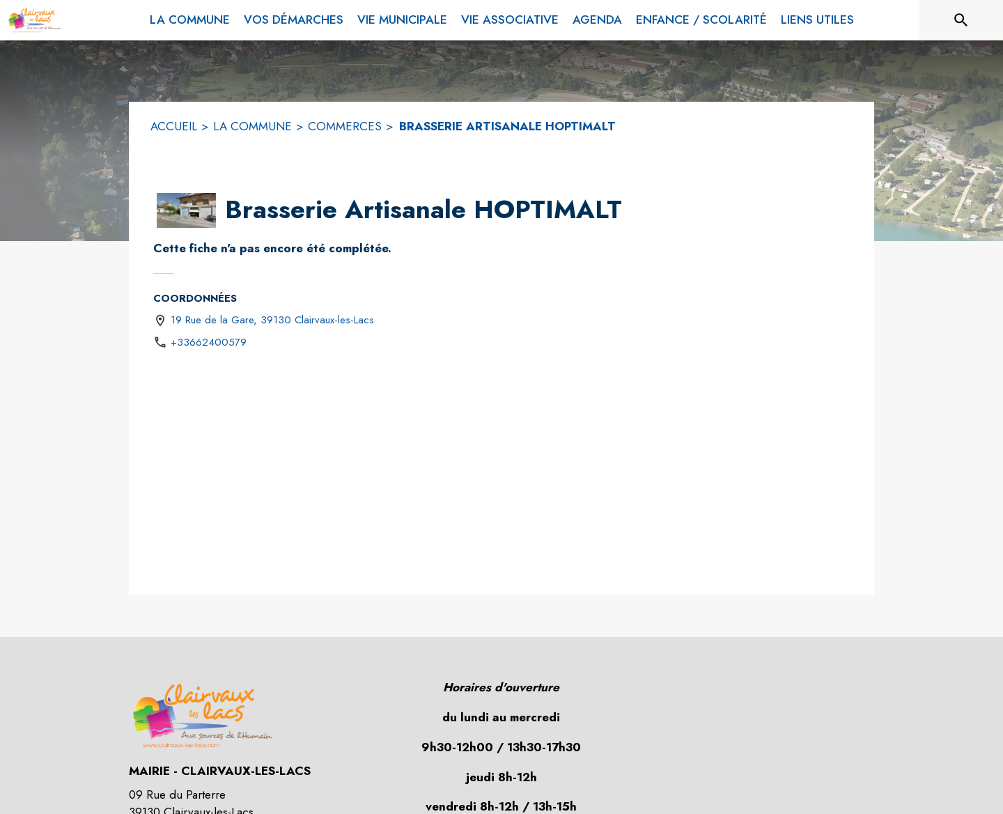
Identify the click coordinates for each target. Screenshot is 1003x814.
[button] (186, 210)
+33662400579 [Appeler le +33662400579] (209, 342)
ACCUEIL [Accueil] (173, 126)
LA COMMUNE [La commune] (252, 126)
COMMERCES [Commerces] (345, 126)
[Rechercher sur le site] (961, 20)
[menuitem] (190, 17)
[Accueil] (35, 20)
